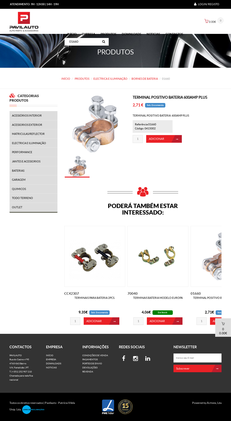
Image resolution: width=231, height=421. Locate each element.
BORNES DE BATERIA (145, 78)
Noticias (153, 34)
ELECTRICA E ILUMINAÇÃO (110, 78)
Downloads (131, 34)
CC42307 (71, 293)
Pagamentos (90, 359)
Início (71, 34)
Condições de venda (95, 355)
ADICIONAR (165, 140)
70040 (132, 293)
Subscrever (199, 368)
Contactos (174, 34)
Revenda (87, 371)
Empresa (88, 34)
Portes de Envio (92, 363)
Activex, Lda (214, 402)
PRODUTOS (108, 34)
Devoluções (89, 367)
